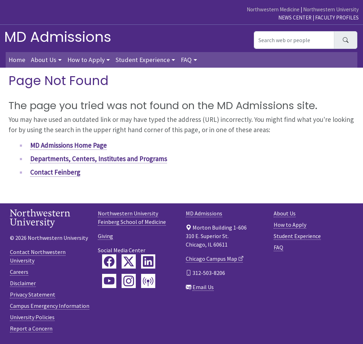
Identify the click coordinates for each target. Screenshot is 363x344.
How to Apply (290, 224)
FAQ (278, 247)
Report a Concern (31, 328)
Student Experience (297, 235)
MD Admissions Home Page (68, 145)
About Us (285, 213)
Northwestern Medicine (273, 9)
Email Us (203, 287)
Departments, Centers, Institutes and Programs (98, 158)
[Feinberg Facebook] (109, 261)
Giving (105, 235)
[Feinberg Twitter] (129, 261)
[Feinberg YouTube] (109, 281)
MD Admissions (57, 37)
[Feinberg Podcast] (148, 281)
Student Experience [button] (143, 60)
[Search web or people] (294, 40)
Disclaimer (23, 283)
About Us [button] (43, 60)
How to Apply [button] (86, 60)
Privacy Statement (32, 294)
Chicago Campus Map (211, 258)
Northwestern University (331, 9)
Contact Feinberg (55, 172)
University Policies (32, 317)
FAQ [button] (186, 60)
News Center (295, 17)
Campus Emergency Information (49, 305)
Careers (19, 271)
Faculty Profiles (337, 17)
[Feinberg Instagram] (129, 281)
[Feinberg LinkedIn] (148, 261)
